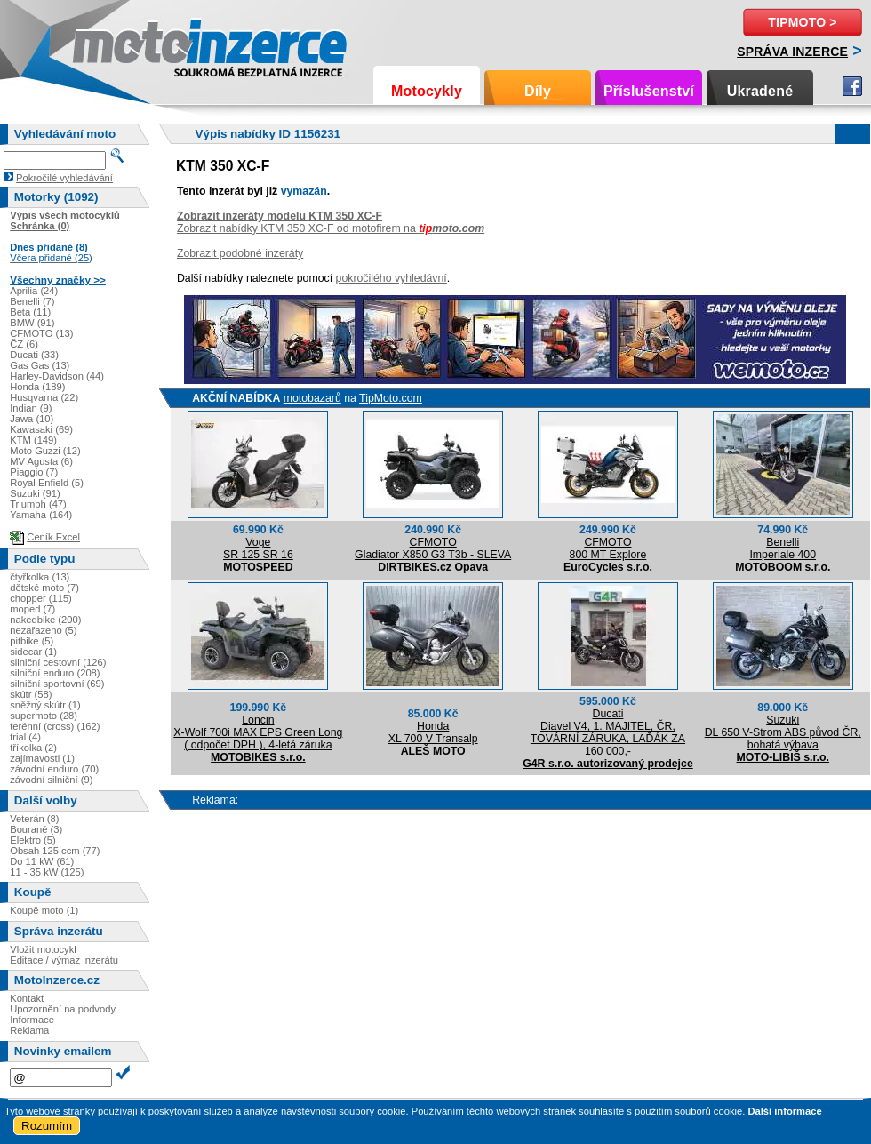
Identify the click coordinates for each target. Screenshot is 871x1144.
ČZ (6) (24, 344)
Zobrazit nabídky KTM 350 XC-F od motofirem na (330, 228)
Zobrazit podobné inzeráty (240, 253)
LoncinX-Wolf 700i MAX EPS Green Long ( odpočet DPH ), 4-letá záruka (257, 732)
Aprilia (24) (34, 290)
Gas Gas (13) (39, 365)
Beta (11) (30, 312)
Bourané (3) (36, 829)
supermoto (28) (43, 715)
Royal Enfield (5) (47, 482)
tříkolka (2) (33, 747)
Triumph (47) (38, 504)
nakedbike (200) (45, 619)
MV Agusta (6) (41, 461)
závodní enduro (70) (54, 769)
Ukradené (760, 91)
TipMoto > (802, 22)
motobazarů (312, 398)
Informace (32, 1019)
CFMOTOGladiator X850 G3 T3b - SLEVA (433, 548)
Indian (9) (31, 408)
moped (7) (32, 609)
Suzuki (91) (35, 493)
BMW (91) (32, 322)
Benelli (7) (32, 301)
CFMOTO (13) (41, 333)
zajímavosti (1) (42, 758)
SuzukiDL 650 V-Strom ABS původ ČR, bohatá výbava (783, 732)
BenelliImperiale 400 (782, 548)
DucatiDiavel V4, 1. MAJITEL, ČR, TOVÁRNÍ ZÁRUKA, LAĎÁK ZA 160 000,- (608, 732)
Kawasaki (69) (41, 429)
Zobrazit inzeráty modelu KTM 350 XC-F (279, 216)
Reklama (29, 1030)
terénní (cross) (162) (55, 726)
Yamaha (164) (41, 514)
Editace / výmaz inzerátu (64, 960)
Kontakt (27, 998)
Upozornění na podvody (63, 1009)
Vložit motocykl (43, 949)
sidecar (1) (33, 651)
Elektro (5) (33, 840)
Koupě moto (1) (44, 910)
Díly (537, 91)
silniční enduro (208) (55, 673)
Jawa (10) (31, 418)
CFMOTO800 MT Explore (608, 548)
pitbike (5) (31, 641)
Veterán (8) (34, 818)
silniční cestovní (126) (58, 662)
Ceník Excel (53, 537)
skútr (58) (31, 694)
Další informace (784, 1111)
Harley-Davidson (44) (57, 376)
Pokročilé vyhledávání (64, 177)
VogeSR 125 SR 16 (258, 548)
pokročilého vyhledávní (391, 278)
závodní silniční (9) (51, 779)
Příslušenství (648, 91)
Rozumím (46, 1125)
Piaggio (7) (34, 472)
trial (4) (25, 737)
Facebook (852, 86)
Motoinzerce (110, 44)
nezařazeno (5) (43, 630)
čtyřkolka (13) (39, 577)
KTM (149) (33, 440)
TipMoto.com (390, 398)
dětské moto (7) (44, 587)
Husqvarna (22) (44, 397)
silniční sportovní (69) (57, 683)
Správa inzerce (792, 51)
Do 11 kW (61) (42, 861)
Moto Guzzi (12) (45, 450)
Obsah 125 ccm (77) (55, 850)
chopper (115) (41, 598)
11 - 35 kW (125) (47, 872)
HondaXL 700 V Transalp (433, 732)
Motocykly (426, 91)
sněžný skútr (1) (45, 705)
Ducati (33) (34, 354)
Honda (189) (37, 386)
